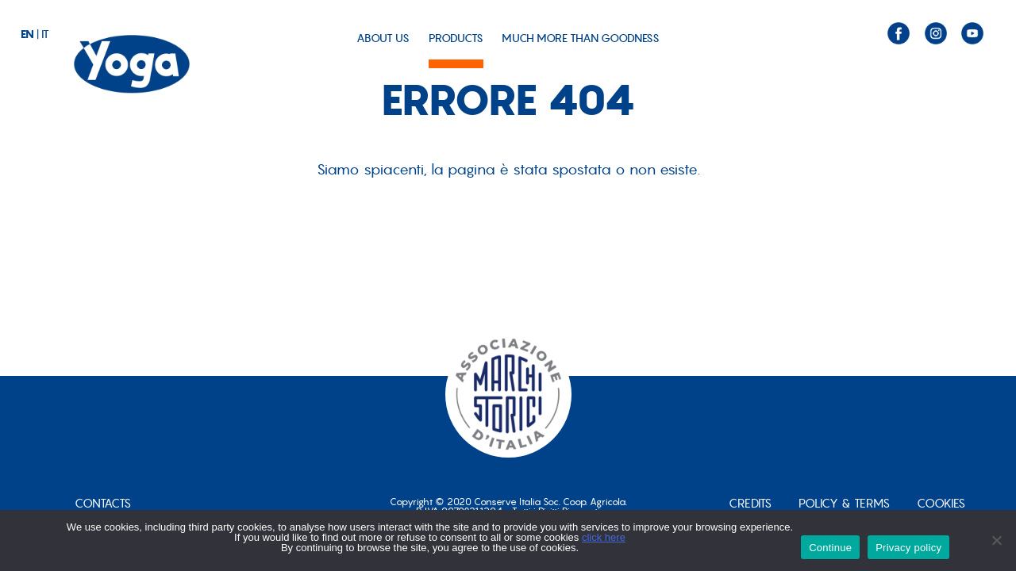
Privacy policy (908, 548)
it (45, 34)
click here (603, 537)
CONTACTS (103, 503)
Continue (830, 548)
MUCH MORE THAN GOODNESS (581, 38)
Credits (750, 503)
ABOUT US (383, 38)
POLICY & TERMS (844, 503)
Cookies (941, 503)
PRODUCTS (456, 38)
